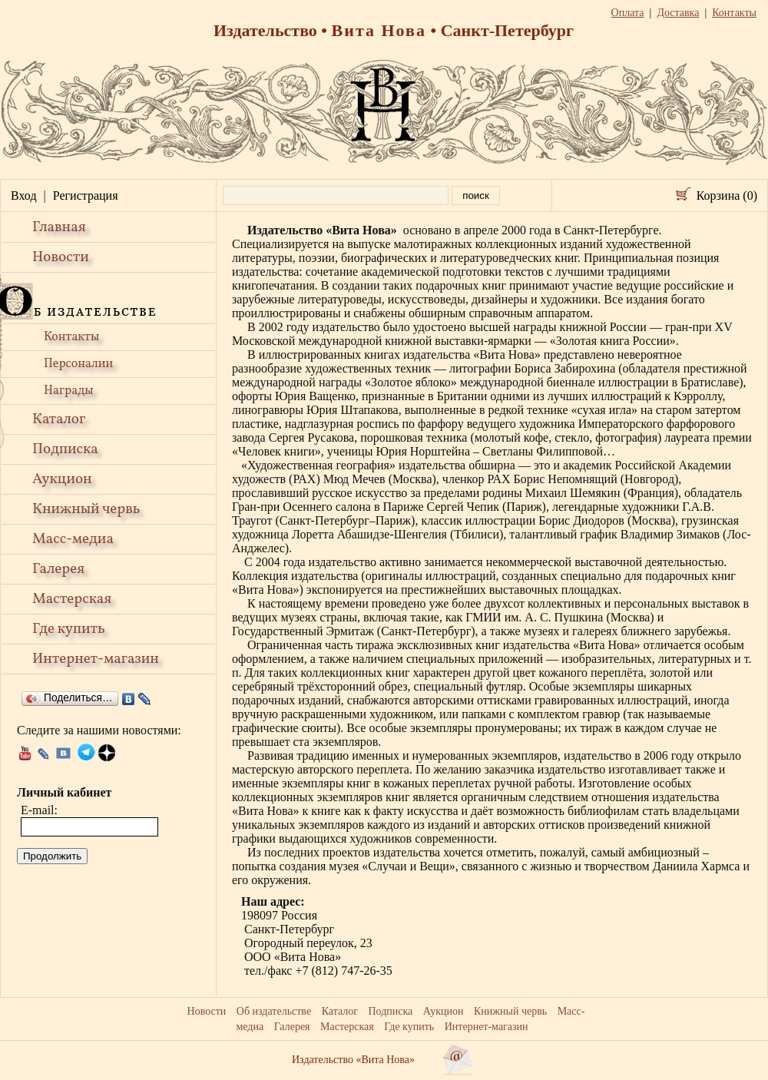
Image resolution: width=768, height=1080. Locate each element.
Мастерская (71, 599)
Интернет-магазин (95, 659)
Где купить (68, 629)
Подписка (65, 449)
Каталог (58, 419)
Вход (24, 195)
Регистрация (85, 195)
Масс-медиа (73, 539)
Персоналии (78, 364)
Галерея (58, 569)
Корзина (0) (727, 195)
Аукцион (62, 479)
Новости (60, 257)
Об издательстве (274, 1011)
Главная (59, 227)
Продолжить (52, 856)
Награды (69, 391)
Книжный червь (86, 509)
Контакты (71, 337)
